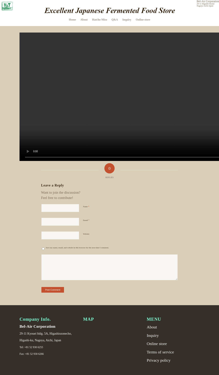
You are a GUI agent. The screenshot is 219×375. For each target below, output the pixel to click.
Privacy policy (158, 360)
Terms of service (160, 352)
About (152, 327)
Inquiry (153, 335)
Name (86, 206)
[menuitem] (72, 19)
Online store (157, 343)
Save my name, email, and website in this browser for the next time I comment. (77, 248)
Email (86, 220)
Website (86, 234)
